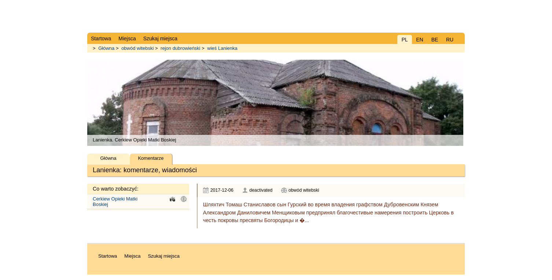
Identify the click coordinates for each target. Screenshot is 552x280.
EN (419, 40)
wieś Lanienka (222, 48)
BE (434, 40)
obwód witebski (137, 48)
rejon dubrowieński (180, 48)
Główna (106, 48)
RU (449, 40)
